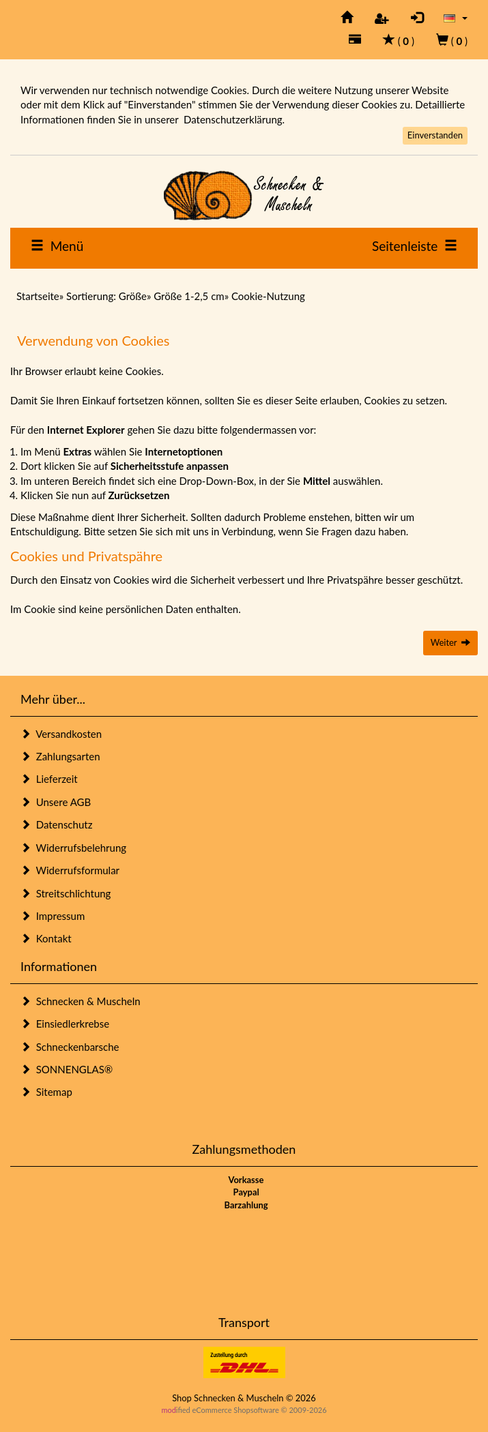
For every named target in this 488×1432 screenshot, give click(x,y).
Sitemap (46, 1092)
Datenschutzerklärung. (234, 119)
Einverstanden (435, 135)
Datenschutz (56, 824)
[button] (455, 17)
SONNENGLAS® (66, 1069)
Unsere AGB (55, 802)
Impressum (52, 916)
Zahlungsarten (60, 756)
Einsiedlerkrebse (64, 1023)
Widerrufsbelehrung (73, 847)
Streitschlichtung (65, 893)
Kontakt (46, 938)
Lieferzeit (49, 779)
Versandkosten (61, 734)
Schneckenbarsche (69, 1047)
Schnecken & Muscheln (80, 1001)
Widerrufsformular (69, 870)
